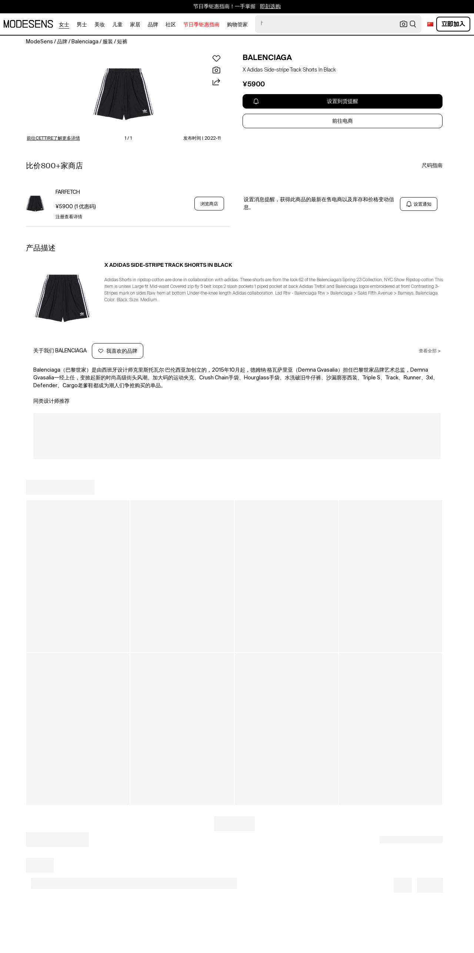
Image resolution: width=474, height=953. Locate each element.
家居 (135, 24)
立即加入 (453, 23)
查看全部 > (430, 351)
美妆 (99, 24)
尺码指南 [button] (432, 165)
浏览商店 (209, 204)
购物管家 (237, 24)
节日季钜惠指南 (201, 24)
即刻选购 (270, 6)
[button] (123, 94)
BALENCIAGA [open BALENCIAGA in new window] (267, 57)
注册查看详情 (69, 217)
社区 (171, 24)
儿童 (117, 24)
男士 (82, 24)
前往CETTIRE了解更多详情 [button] (53, 138)
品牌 (153, 24)
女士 (64, 24)
